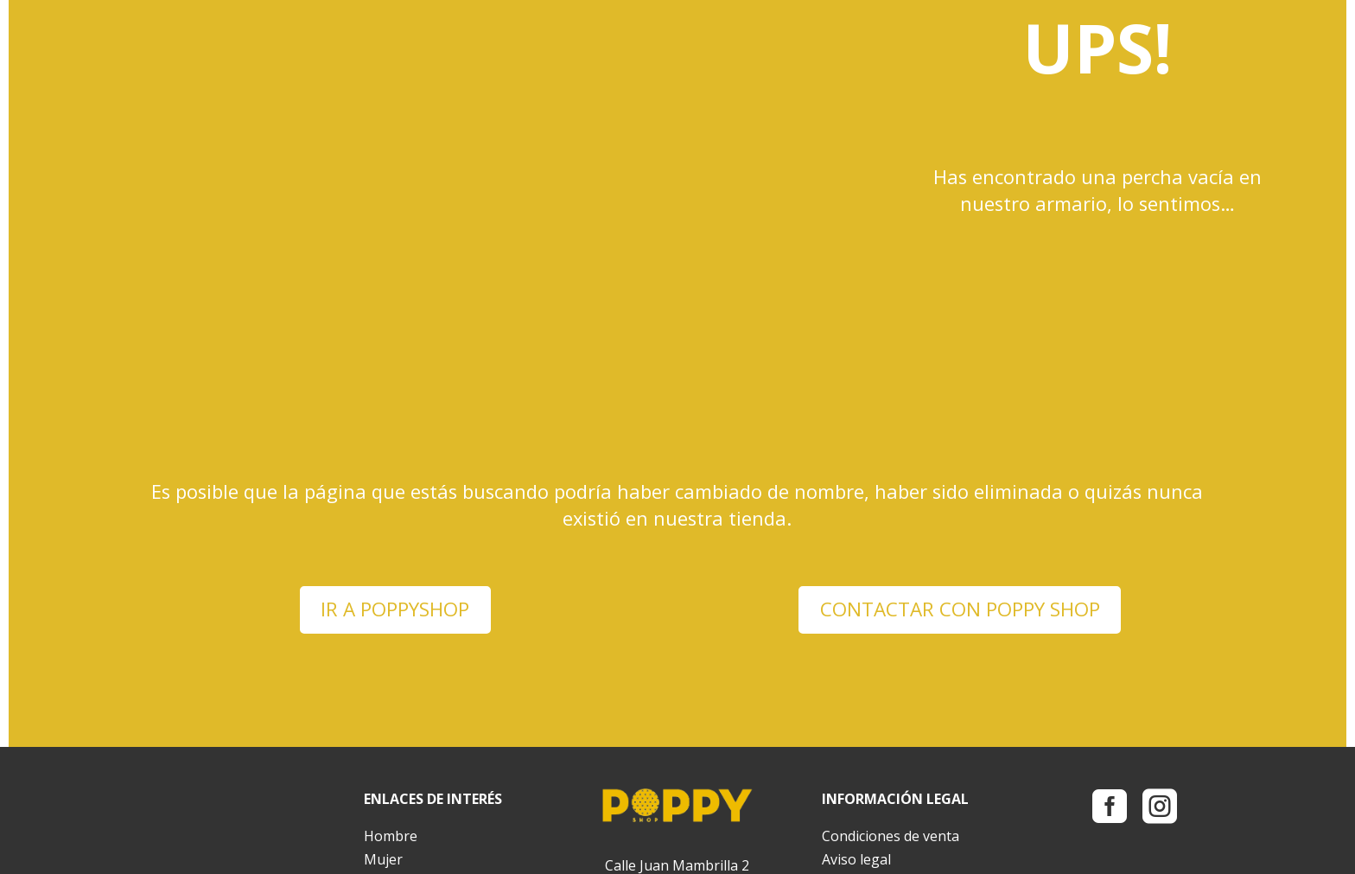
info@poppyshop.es (677, 796)
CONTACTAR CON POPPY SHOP (960, 445)
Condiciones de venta (890, 672)
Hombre (390, 672)
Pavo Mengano (340, 849)
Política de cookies (881, 742)
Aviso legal (856, 695)
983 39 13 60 (710, 749)
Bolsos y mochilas (421, 719)
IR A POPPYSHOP (395, 445)
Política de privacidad (889, 719)
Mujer (383, 695)
